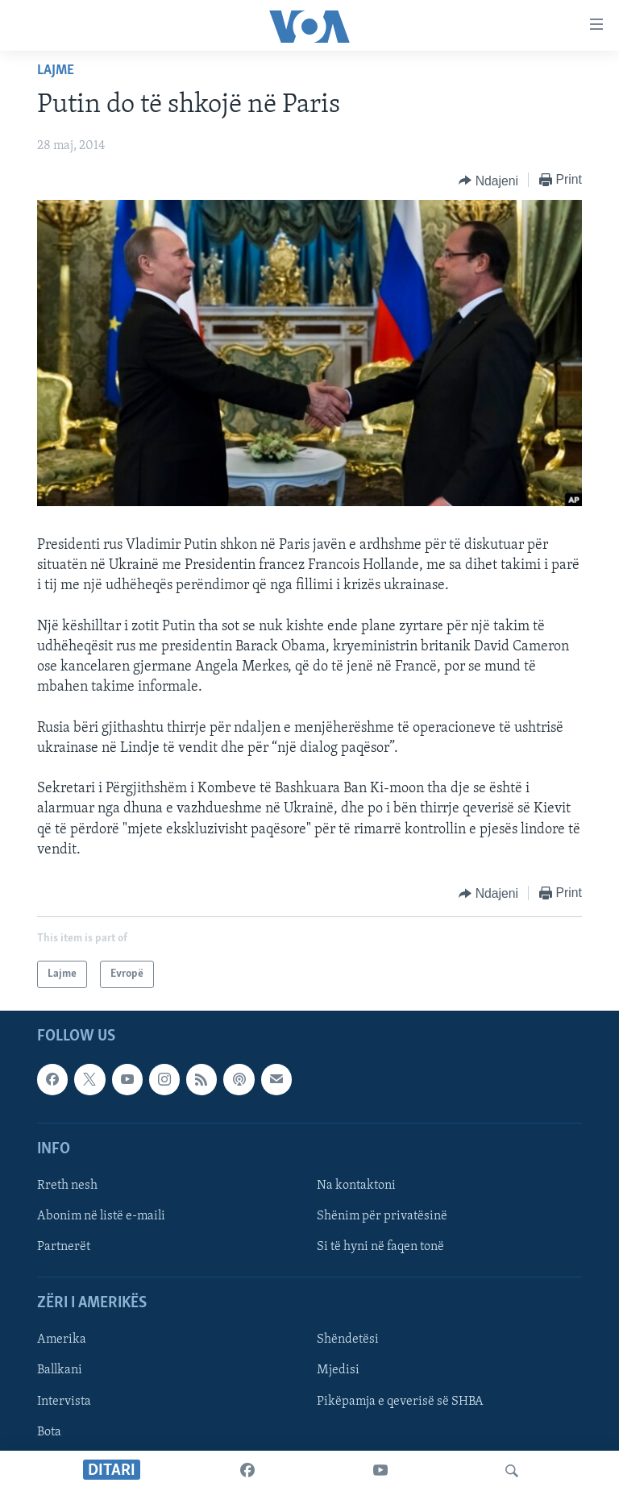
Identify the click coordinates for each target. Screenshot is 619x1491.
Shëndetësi (348, 1340)
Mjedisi (338, 1370)
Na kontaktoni (356, 1185)
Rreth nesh (67, 1185)
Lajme (55, 70)
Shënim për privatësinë (382, 1216)
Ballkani (59, 1370)
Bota (49, 1432)
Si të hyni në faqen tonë (380, 1246)
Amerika (61, 1340)
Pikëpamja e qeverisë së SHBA (400, 1401)
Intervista (64, 1401)
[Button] (488, 180)
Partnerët (63, 1246)
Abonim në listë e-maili (101, 1216)
